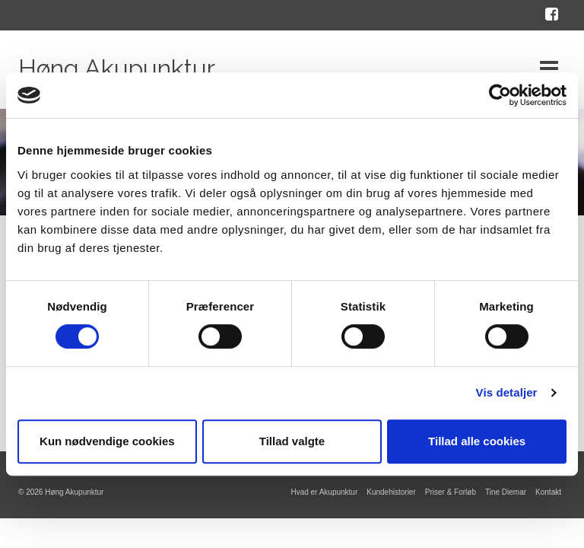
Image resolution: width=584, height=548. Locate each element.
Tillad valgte (292, 441)
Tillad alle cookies (476, 441)
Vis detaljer (507, 392)
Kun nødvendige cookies (107, 441)
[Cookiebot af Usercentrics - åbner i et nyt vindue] (500, 95)
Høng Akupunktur (116, 68)
